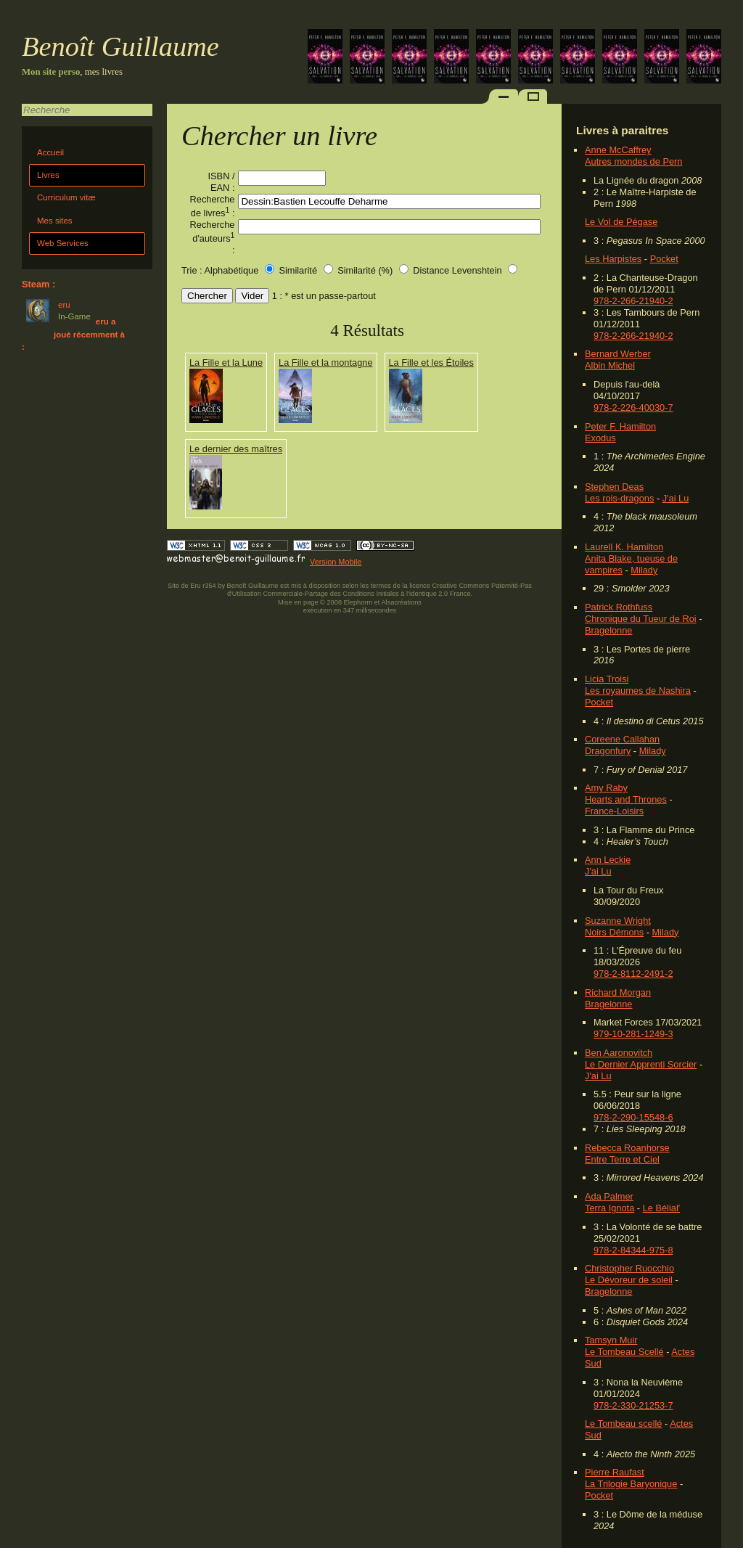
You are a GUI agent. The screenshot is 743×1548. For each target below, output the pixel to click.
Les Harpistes (613, 258)
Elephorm (358, 602)
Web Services (63, 243)
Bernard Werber (618, 353)
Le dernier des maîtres (235, 448)
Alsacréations (401, 602)
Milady (644, 570)
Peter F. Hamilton (620, 426)
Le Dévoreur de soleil (629, 1279)
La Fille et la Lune (226, 362)
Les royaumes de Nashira (638, 690)
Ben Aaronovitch (618, 1052)
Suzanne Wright (618, 920)
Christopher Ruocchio (629, 1268)
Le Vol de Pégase (621, 221)
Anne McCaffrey (618, 149)
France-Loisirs (614, 811)
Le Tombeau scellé (623, 1423)
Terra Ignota (609, 1208)
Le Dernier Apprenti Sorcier (641, 1064)
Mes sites (55, 220)
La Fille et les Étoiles (431, 362)
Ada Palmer (609, 1196)
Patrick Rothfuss (618, 607)
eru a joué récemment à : (73, 334)
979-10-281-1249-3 (633, 1033)
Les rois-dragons (619, 498)
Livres (48, 175)
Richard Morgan (618, 992)
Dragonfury (608, 750)
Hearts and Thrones (626, 799)
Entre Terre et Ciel (622, 1159)
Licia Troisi (606, 678)
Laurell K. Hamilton (624, 546)
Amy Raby (606, 787)
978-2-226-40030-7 (633, 407)
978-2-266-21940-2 (633, 300)
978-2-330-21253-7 (633, 1405)
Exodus (600, 438)
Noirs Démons (614, 932)
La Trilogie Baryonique (631, 1483)
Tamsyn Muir (611, 1340)
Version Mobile (335, 561)
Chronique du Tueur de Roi (641, 618)
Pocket (664, 258)
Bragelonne (608, 630)
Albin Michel (610, 365)
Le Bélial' (662, 1208)
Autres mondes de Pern (633, 161)
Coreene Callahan (622, 739)
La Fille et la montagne (325, 362)
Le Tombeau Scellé (624, 1351)
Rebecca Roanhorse (627, 1147)
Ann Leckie (608, 859)
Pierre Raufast (614, 1472)
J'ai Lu (675, 498)
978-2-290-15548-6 (633, 1117)
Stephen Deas (614, 486)
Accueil (50, 152)
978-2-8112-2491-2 (633, 973)
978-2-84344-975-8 (633, 1250)
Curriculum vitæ (66, 197)
